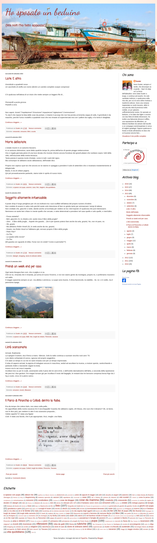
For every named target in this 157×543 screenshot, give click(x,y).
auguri (116, 495)
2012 (127, 258)
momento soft (33, 516)
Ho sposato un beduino (42, 11)
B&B (27, 337)
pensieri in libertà (120, 518)
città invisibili (124, 497)
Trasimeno (63, 529)
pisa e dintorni (19, 521)
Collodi (28, 468)
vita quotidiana (50, 187)
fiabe (36, 506)
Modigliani (12, 516)
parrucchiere (73, 518)
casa (34, 187)
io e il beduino (148, 508)
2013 (127, 193)
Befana (15, 497)
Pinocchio (47, 468)
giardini (121, 506)
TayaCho (84, 538)
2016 (127, 184)
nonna (151, 516)
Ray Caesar (134, 521)
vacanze (55, 337)
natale (71, 516)
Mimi (29, 131)
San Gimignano (97, 524)
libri (111, 511)
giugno (129, 237)
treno (70, 529)
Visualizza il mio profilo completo (134, 136)
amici (77, 495)
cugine (149, 500)
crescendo (16, 131)
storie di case (59, 527)
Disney (30, 503)
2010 (127, 264)
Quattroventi (108, 521)
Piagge (140, 518)
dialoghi (15, 256)
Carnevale (77, 497)
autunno (29, 187)
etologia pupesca (138, 503)
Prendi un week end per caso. (23, 266)
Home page (60, 474)
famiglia (150, 503)
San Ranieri (107, 524)
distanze (37, 503)
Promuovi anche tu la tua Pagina (131, 284)
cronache (134, 500)
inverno (136, 508)
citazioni (113, 497)
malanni (50, 513)
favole (17, 506)
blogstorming (30, 497)
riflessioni (28, 390)
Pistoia (32, 521)
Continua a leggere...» (13, 122)
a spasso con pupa (19, 187)
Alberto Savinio (49, 495)
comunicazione (18, 500)
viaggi (123, 529)
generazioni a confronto (100, 506)
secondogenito (135, 524)
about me (29, 495)
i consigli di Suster (44, 508)
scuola (33, 131)
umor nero (103, 529)
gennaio (130, 253)
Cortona (55, 500)
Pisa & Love (125, 277)
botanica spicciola (44, 497)
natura (80, 516)
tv (96, 529)
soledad (18, 527)
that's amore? (34, 529)
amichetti (70, 495)
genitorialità (113, 506)
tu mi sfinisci (87, 529)
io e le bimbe (24, 511)
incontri (82, 508)
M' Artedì (42, 513)
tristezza (77, 529)
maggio (130, 241)
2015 (127, 187)
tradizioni (54, 529)
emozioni (23, 131)
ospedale (21, 518)
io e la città (11, 511)
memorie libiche (105, 513)
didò (23, 503)
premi (45, 521)
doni (51, 503)
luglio (129, 234)
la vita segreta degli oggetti (82, 511)
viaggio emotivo (133, 529)
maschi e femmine (90, 513)
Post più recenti (11, 474)
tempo (151, 527)
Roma (71, 524)
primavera (54, 521)
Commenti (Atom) (19, 478)
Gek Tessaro (87, 506)
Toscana (53, 468)
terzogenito (10, 529)
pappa (52, 518)
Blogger (100, 538)
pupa (94, 520)
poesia (39, 521)
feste (29, 506)
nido (137, 516)
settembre (130, 206)
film (52, 506)
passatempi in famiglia (88, 518)
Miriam (136, 513)
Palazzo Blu (31, 518)
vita (152, 529)
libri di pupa (123, 511)
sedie (146, 524)
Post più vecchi (109, 474)
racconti (117, 521)
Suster (138, 81)
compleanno (7, 500)
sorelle (26, 527)
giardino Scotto (132, 506)
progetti (74, 521)
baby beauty (141, 495)
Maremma (77, 513)
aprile (129, 244)
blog (21, 497)
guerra (27, 508)
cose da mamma (89, 499)
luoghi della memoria (27, 513)
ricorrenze (27, 524)
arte (100, 495)
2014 (127, 190)
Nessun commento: (35, 128)
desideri (6, 503)
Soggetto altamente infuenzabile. (26, 198)
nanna (63, 516)
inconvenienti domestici (95, 508)
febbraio (130, 250)
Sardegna (117, 524)
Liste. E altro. (13, 79)
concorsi (29, 500)
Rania (125, 521)
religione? (7, 524)
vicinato (145, 529)
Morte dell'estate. (15, 142)
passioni (102, 518)
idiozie (64, 508)
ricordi (22, 390)
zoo (33, 532)
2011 (127, 261)
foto (37, 187)
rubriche (81, 523)
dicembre (130, 196)
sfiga (152, 524)
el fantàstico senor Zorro (89, 503)
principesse (66, 521)
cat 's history (95, 497)
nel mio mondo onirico (117, 515)
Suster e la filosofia (112, 527)
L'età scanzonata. (16, 347)
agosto (129, 231)
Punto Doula (84, 521)
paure (110, 518)
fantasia (9, 506)
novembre (130, 199)
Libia (104, 511)
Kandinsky (45, 511)
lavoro (98, 511)
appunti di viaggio (88, 495)
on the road (10, 518)
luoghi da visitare (39, 337)
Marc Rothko (60, 513)
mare (68, 513)
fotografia (71, 506)
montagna (44, 516)
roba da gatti (59, 524)
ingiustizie (119, 508)
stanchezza (46, 527)
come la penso (144, 497)
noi (144, 516)
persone (133, 518)
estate (124, 503)
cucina (142, 500)
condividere (43, 500)
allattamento (61, 495)
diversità (45, 503)
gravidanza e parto (14, 508)
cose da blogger (67, 500)
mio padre (127, 513)
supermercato (97, 527)
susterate (126, 527)
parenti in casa (62, 518)
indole (110, 508)
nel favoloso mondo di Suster (97, 516)
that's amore (21, 529)
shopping (22, 256)
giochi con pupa (146, 506)
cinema (105, 497)
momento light (22, 515)
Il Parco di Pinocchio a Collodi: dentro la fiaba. (32, 400)
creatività (109, 500)
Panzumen (42, 518)
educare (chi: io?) (69, 503)
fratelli (78, 506)
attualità (108, 495)
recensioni (144, 521)
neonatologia (130, 515)
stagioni (42, 187)
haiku (33, 508)
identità (57, 508)
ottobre (129, 203)
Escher (117, 503)
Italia (36, 511)
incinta (73, 508)
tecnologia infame (140, 527)
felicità (23, 506)
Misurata (143, 513)
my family (53, 516)
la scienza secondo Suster (60, 511)
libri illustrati (137, 511)
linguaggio (148, 511)
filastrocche (44, 506)
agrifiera (40, 495)
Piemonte (48, 337)
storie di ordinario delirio (34, 256)
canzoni (56, 497)
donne (58, 503)
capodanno (66, 497)
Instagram (128, 508)
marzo (129, 247)
